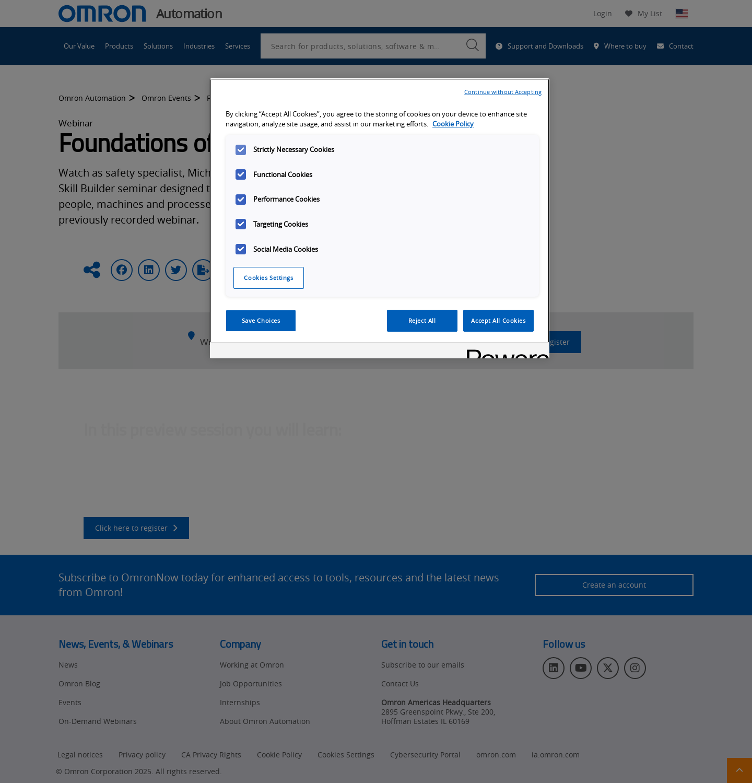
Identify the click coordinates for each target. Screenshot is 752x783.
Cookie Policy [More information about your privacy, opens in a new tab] (453, 124)
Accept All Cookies (498, 320)
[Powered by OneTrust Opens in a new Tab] (504, 351)
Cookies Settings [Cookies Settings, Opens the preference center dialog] (268, 278)
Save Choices (261, 320)
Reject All (422, 320)
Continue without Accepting (503, 92)
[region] (379, 218)
